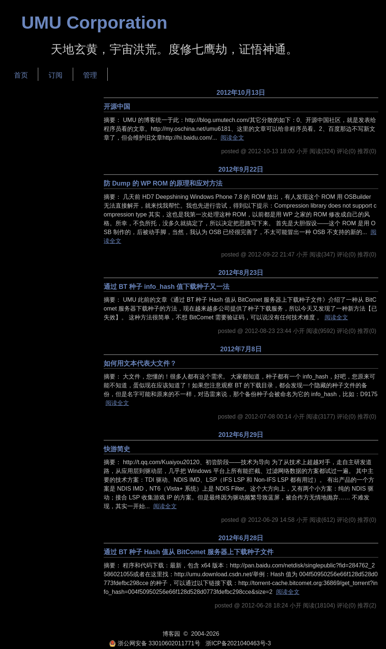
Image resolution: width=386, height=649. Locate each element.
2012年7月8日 (241, 349)
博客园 (171, 634)
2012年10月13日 (241, 92)
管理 (90, 75)
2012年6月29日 (241, 434)
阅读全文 (232, 138)
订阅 (55, 75)
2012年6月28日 (241, 538)
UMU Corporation (94, 22)
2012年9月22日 (241, 169)
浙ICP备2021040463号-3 (238, 643)
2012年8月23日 (241, 272)
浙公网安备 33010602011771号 (154, 643)
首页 (21, 75)
